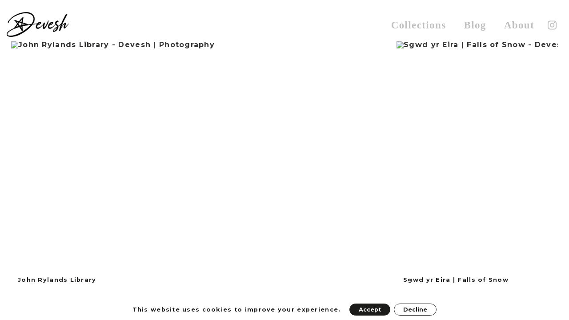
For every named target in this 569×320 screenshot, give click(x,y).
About (519, 25)
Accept (370, 309)
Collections (418, 25)
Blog (475, 25)
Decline (415, 309)
